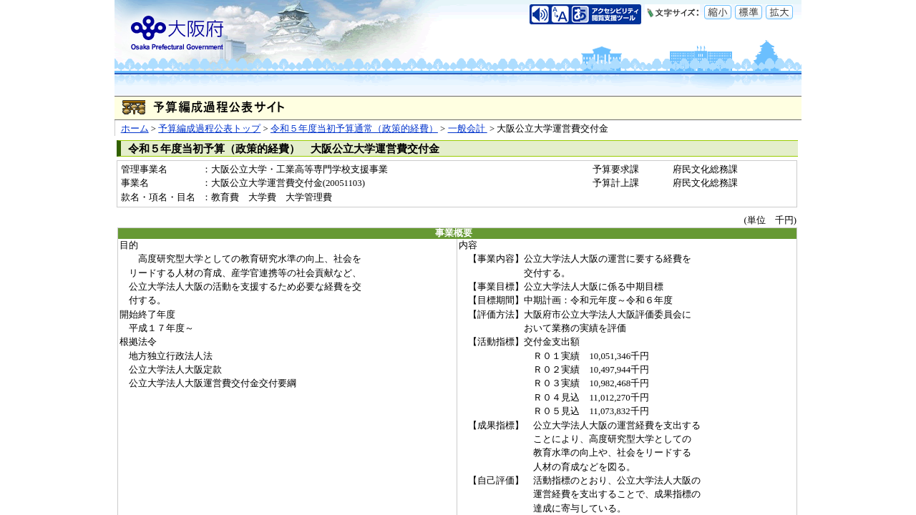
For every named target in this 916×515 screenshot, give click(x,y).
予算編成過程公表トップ (209, 129)
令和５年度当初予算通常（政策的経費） (354, 129)
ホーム (135, 129)
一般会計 (467, 129)
